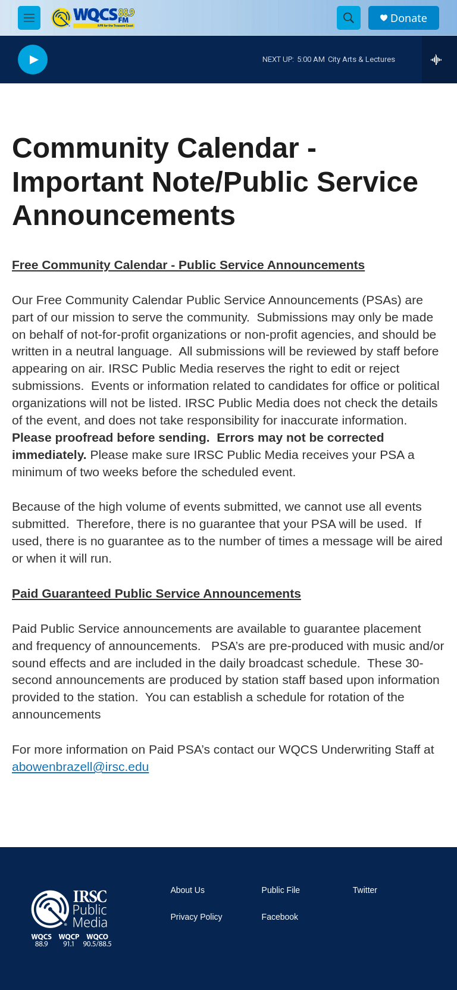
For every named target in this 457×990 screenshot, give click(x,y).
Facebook (280, 917)
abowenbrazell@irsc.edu (80, 766)
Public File (281, 890)
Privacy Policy (196, 917)
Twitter (365, 890)
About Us (187, 890)
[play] (32, 60)
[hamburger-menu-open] (29, 18)
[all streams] (439, 59)
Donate (408, 18)
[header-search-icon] (349, 18)
